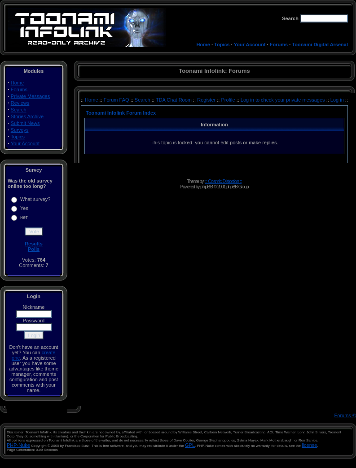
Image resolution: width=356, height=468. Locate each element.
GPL (190, 445)
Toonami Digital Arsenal (320, 44)
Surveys (20, 130)
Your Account (250, 44)
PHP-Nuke (18, 445)
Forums (279, 44)
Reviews (20, 103)
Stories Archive (27, 116)
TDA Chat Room (174, 100)
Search (18, 109)
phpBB (206, 186)
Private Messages (30, 96)
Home (203, 44)
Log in (337, 100)
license (309, 445)
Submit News (25, 123)
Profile (228, 100)
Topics (222, 44)
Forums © (345, 415)
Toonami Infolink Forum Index (121, 113)
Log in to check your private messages (283, 100)
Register (207, 100)
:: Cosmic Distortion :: (223, 181)
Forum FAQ (117, 100)
